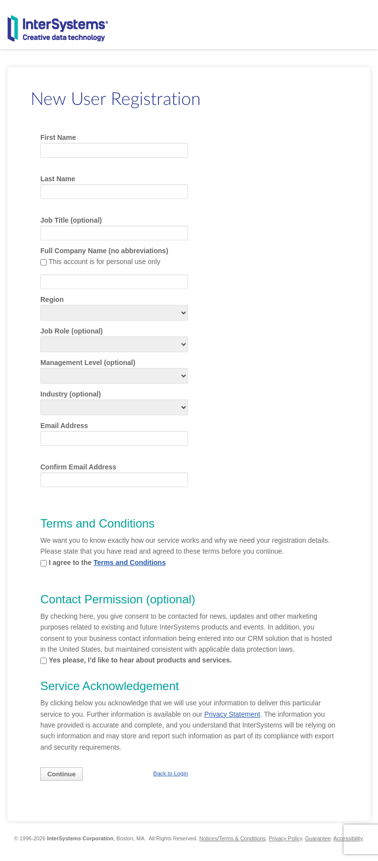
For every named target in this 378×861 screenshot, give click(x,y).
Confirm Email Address (78, 467)
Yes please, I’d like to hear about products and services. (140, 660)
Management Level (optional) (87, 362)
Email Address (64, 426)
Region (51, 299)
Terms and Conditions (130, 562)
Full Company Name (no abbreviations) (104, 251)
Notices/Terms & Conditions (232, 838)
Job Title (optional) (71, 220)
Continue (61, 774)
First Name (58, 137)
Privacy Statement (232, 714)
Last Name (57, 179)
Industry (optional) (70, 394)
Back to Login (170, 773)
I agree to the (107, 562)
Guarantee (318, 838)
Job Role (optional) (71, 331)
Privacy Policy (285, 838)
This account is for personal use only (104, 261)
